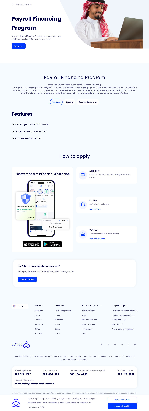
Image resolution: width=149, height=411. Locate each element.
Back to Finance (21, 4)
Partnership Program (78, 356)
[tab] (56, 102)
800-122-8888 (126, 374)
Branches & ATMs (22, 356)
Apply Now (18, 46)
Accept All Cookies (122, 406)
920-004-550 (51, 374)
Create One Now (27, 279)
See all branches (97, 239)
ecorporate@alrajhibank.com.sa (34, 383)
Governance (114, 356)
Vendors (103, 356)
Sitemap (93, 356)
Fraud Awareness (60, 356)
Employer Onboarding (41, 356)
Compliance (128, 356)
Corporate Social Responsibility (74, 359)
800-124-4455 (78, 374)
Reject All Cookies (122, 399)
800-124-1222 (22, 374)
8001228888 (95, 209)
